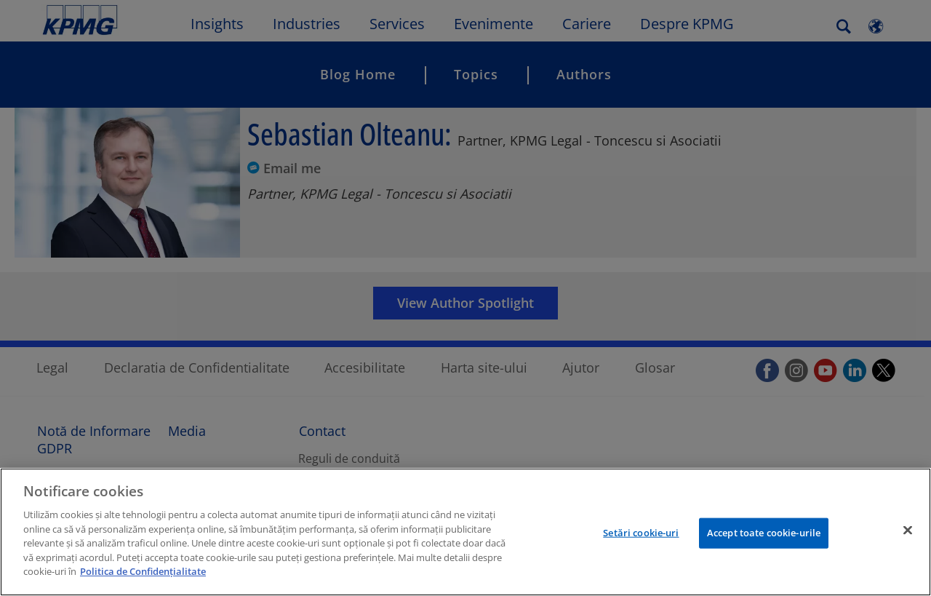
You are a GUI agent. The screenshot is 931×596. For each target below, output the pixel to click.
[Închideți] (908, 530)
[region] (465, 532)
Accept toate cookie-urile (763, 532)
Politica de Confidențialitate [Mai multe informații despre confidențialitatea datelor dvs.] (143, 571)
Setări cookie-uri (641, 532)
